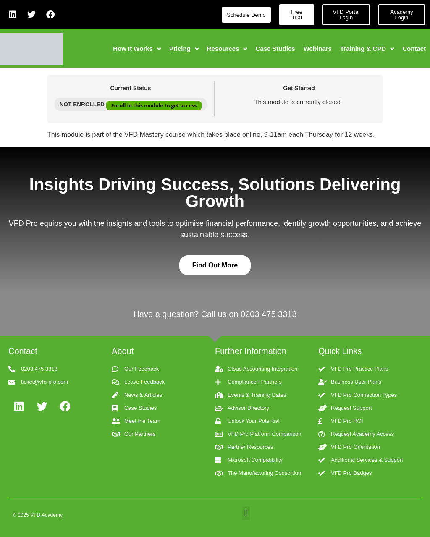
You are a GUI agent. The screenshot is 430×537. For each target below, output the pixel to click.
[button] (246, 513)
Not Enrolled (83, 104)
